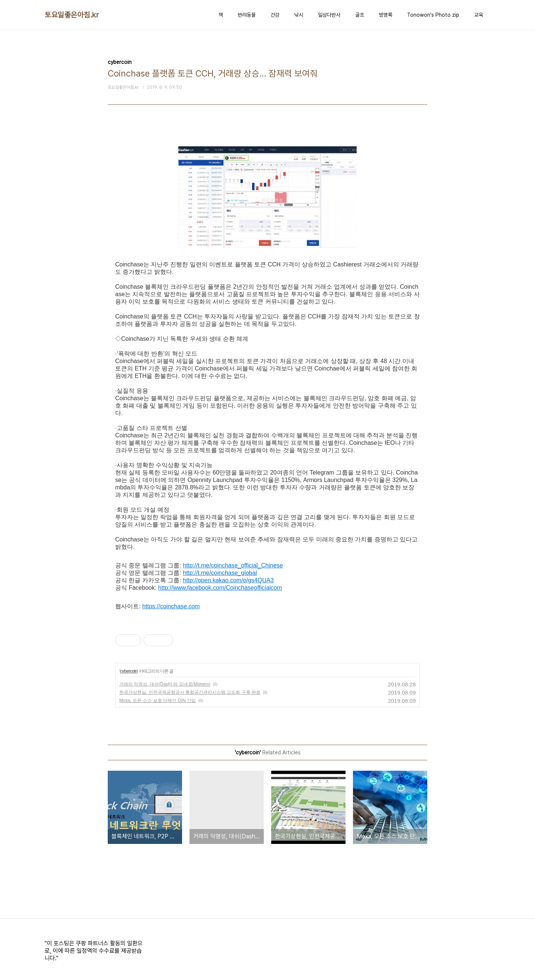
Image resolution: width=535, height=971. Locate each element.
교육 (478, 15)
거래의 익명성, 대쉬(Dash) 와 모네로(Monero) (164, 684)
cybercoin (128, 671)
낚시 (298, 15)
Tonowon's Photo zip (433, 15)
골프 (359, 15)
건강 (274, 15)
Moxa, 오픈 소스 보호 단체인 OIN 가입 (157, 700)
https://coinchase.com (171, 606)
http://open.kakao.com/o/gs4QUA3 (228, 580)
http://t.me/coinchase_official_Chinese (233, 565)
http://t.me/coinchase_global (220, 573)
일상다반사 (329, 15)
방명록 (385, 15)
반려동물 (247, 15)
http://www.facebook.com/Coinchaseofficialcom (220, 588)
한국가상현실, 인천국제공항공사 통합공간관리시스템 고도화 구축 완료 (189, 692)
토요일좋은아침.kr (72, 14)
